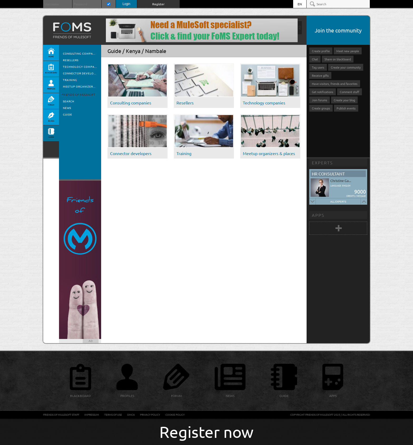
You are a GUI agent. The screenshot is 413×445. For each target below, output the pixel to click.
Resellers (70, 60)
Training (70, 80)
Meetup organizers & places (269, 153)
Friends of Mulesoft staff (61, 415)
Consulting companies (130, 102)
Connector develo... (79, 73)
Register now (206, 431)
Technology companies (264, 102)
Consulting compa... (79, 53)
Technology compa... (80, 67)
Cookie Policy (175, 415)
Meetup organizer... (79, 86)
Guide (67, 114)
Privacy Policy (150, 415)
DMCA (131, 415)
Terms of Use (113, 415)
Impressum (91, 415)
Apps (318, 215)
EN (300, 4)
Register (158, 4)
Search (68, 101)
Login (126, 4)
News (67, 108)
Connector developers (130, 153)
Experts (322, 162)
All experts (338, 201)
